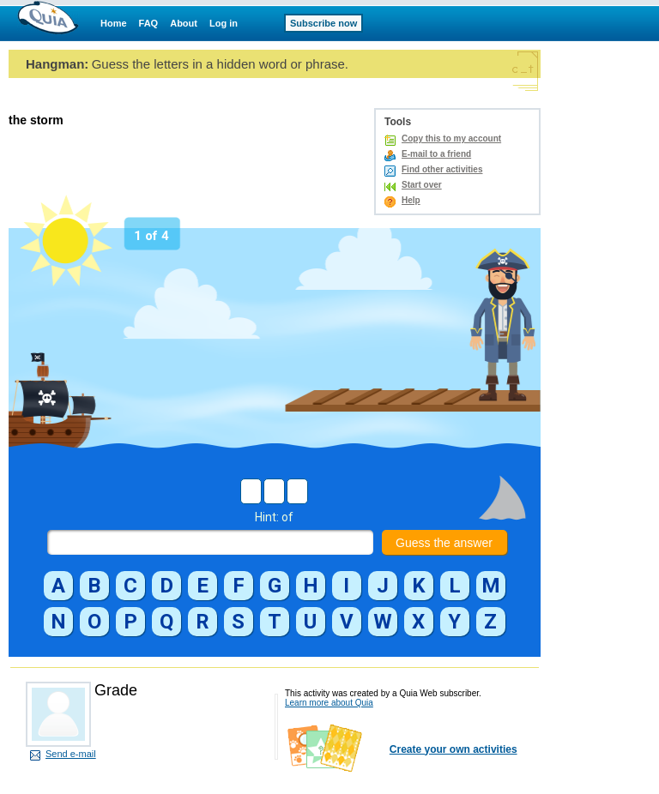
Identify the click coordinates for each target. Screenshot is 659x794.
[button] (58, 585)
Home (113, 23)
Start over (422, 184)
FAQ (149, 23)
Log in (223, 23)
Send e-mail (70, 754)
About (183, 23)
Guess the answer (444, 543)
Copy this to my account (451, 138)
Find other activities (442, 169)
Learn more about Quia (329, 702)
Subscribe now (323, 23)
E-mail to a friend (436, 154)
